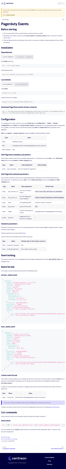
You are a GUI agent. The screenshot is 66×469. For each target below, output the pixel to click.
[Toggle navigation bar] (2, 3)
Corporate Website (49, 457)
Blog (49, 461)
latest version (11, 15)
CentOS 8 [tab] (20, 57)
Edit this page (5, 437)
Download (49, 464)
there (9, 38)
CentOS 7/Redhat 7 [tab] (8, 57)
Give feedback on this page (10, 439)
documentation (54, 407)
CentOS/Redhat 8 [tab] (22, 84)
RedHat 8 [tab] (29, 57)
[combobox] (61, 3)
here (24, 233)
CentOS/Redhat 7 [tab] (8, 84)
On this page (5, 19)
